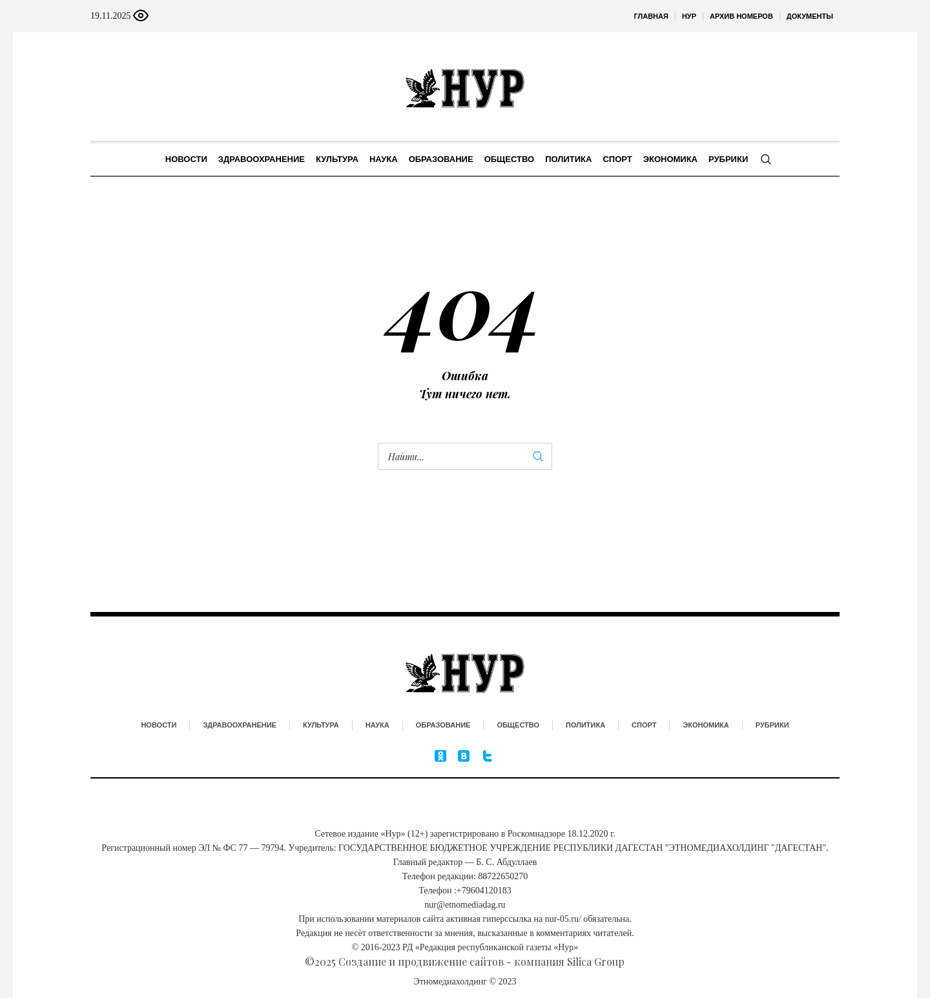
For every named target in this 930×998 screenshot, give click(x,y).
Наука (377, 725)
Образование (443, 725)
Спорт (644, 725)
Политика (585, 725)
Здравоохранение (239, 725)
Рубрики (772, 725)
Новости (158, 725)
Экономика (705, 725)
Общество (518, 725)
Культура (321, 725)
